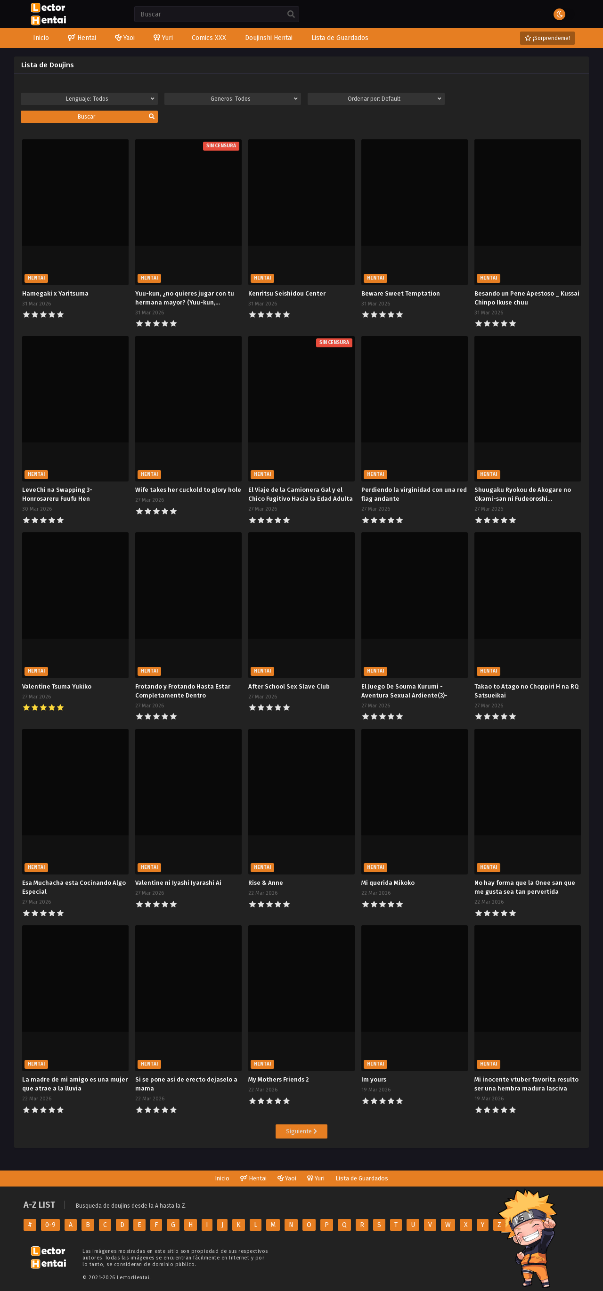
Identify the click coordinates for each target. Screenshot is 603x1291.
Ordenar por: (394, 99)
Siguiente (301, 1131)
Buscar (116, 116)
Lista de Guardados (361, 1178)
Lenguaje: (110, 99)
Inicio (222, 1178)
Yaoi (286, 1178)
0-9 (50, 1225)
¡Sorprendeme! (547, 38)
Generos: (254, 99)
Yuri (316, 1178)
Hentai (253, 1178)
